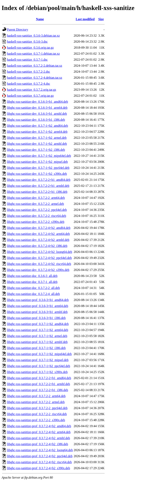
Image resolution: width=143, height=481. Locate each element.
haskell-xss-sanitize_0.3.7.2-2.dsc (28, 71)
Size (101, 19)
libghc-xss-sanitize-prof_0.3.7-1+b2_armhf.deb (37, 342)
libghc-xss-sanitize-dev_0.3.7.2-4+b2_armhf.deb (38, 240)
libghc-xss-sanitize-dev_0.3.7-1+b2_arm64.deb (37, 131)
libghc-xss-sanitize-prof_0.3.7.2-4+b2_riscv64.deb (39, 462)
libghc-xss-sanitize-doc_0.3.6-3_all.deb (32, 276)
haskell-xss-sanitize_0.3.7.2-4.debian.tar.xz (34, 77)
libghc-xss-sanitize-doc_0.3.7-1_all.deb (32, 282)
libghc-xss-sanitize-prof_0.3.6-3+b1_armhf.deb (37, 312)
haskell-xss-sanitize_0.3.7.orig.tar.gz (30, 95)
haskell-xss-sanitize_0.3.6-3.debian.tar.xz (33, 35)
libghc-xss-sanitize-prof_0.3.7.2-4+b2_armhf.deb (38, 438)
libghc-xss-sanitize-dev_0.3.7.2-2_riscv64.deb (36, 215)
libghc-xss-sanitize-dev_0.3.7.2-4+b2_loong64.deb (39, 252)
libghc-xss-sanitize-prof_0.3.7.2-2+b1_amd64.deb (39, 378)
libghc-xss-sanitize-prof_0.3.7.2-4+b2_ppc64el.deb (39, 456)
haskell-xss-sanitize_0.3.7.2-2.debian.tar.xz (34, 65)
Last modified (85, 19)
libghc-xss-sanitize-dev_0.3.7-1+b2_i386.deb (36, 149)
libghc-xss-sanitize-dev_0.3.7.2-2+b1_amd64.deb (38, 179)
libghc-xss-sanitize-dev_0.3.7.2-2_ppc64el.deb (37, 209)
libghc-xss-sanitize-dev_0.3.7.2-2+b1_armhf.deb (38, 185)
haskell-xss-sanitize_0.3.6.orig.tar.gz (30, 47)
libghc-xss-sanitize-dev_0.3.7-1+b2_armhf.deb (37, 143)
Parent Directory (17, 29)
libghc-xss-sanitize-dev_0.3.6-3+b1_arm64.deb (37, 107)
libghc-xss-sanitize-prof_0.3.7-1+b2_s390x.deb (37, 372)
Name (40, 19)
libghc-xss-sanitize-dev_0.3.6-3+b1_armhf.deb (37, 113)
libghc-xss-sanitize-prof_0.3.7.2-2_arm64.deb (36, 396)
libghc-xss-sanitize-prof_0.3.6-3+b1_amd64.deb (38, 300)
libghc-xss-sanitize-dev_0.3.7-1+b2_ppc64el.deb (38, 167)
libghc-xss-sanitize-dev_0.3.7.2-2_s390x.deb (35, 221)
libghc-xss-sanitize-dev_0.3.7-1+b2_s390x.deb (37, 173)
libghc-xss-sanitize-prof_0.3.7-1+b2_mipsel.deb (38, 360)
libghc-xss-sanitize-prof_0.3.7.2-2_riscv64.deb (37, 414)
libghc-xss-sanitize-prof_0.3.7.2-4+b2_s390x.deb (38, 468)
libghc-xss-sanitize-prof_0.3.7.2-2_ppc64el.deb (37, 408)
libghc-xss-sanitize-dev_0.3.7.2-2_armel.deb (35, 203)
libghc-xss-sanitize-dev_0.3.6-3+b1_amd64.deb (37, 101)
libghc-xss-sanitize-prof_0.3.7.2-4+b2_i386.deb (37, 444)
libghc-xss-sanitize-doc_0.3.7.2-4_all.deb (33, 294)
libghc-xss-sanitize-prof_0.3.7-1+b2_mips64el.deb (39, 354)
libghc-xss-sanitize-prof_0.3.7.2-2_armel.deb (36, 402)
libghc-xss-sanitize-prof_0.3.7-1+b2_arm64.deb (37, 330)
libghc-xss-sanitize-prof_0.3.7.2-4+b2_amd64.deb (39, 426)
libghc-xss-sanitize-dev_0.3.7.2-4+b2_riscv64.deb (39, 264)
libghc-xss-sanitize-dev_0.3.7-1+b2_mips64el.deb (39, 155)
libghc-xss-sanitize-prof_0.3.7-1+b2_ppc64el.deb (38, 366)
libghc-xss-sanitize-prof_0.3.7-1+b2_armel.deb (37, 336)
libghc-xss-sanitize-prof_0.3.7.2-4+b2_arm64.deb (39, 432)
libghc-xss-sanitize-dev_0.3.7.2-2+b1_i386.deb (37, 191)
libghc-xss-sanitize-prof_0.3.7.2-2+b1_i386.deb (37, 390)
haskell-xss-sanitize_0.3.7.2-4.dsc (28, 83)
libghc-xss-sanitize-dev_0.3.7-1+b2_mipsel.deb (37, 161)
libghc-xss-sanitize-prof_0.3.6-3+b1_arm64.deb (37, 306)
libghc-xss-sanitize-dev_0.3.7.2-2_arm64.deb (36, 197)
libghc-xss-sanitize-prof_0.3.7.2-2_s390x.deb (36, 420)
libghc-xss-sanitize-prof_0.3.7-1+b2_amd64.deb (38, 324)
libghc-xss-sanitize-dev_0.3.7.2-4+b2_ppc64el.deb (39, 258)
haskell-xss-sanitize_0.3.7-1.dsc (27, 59)
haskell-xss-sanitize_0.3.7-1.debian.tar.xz (33, 53)
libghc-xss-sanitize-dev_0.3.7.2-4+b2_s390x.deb (38, 270)
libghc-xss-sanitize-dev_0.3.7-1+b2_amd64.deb (37, 125)
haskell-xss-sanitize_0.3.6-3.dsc (27, 41)
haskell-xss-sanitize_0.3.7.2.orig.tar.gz (31, 89)
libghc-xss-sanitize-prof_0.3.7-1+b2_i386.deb (36, 348)
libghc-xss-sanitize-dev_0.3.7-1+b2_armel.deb (37, 137)
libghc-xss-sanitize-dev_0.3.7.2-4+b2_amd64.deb (38, 227)
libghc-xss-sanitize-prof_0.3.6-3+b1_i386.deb (36, 318)
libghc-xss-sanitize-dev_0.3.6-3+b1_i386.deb (36, 119)
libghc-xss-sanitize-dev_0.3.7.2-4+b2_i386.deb (37, 246)
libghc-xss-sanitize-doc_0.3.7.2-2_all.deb (33, 288)
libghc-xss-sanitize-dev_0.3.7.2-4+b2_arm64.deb (38, 233)
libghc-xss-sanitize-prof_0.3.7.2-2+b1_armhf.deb (38, 384)
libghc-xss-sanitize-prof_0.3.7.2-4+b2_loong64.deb (40, 450)
